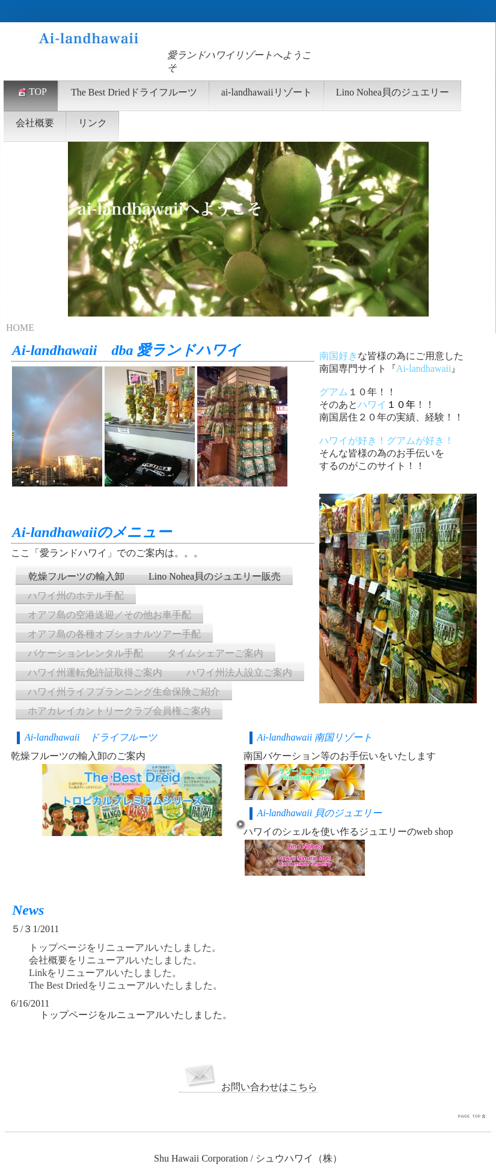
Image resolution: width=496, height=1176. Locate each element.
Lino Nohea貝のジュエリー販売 (214, 576)
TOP (31, 91)
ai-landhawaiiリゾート (266, 92)
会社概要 (35, 123)
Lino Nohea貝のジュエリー (392, 92)
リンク (92, 123)
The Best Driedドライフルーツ (134, 92)
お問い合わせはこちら (248, 1087)
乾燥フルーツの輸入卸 (76, 576)
